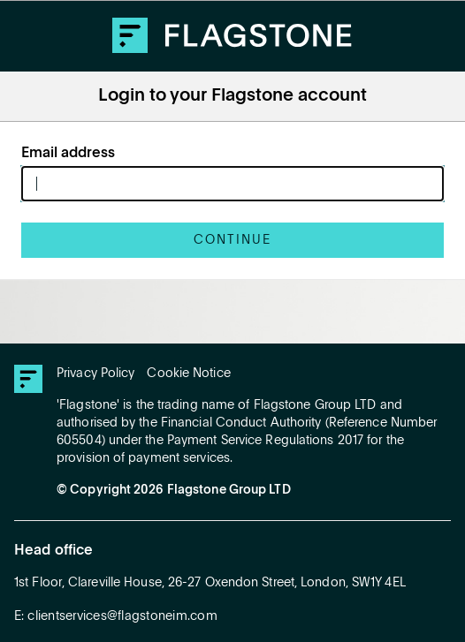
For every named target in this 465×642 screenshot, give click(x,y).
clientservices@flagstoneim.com (122, 616)
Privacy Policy (95, 373)
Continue (232, 240)
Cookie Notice (188, 373)
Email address (68, 154)
